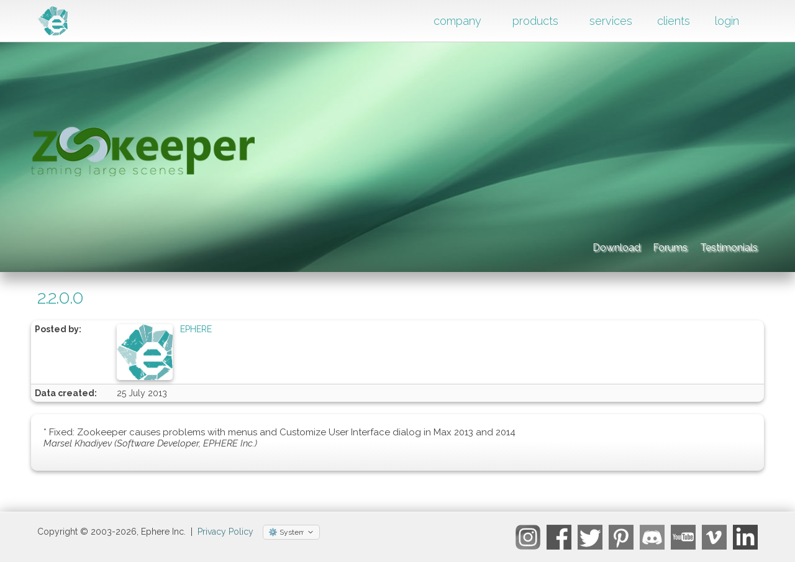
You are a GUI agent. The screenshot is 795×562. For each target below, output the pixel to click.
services (610, 20)
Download (535, 245)
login (727, 20)
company (457, 20)
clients (673, 20)
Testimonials (718, 245)
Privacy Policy (225, 532)
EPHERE (196, 329)
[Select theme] (291, 532)
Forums (623, 245)
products (535, 20)
